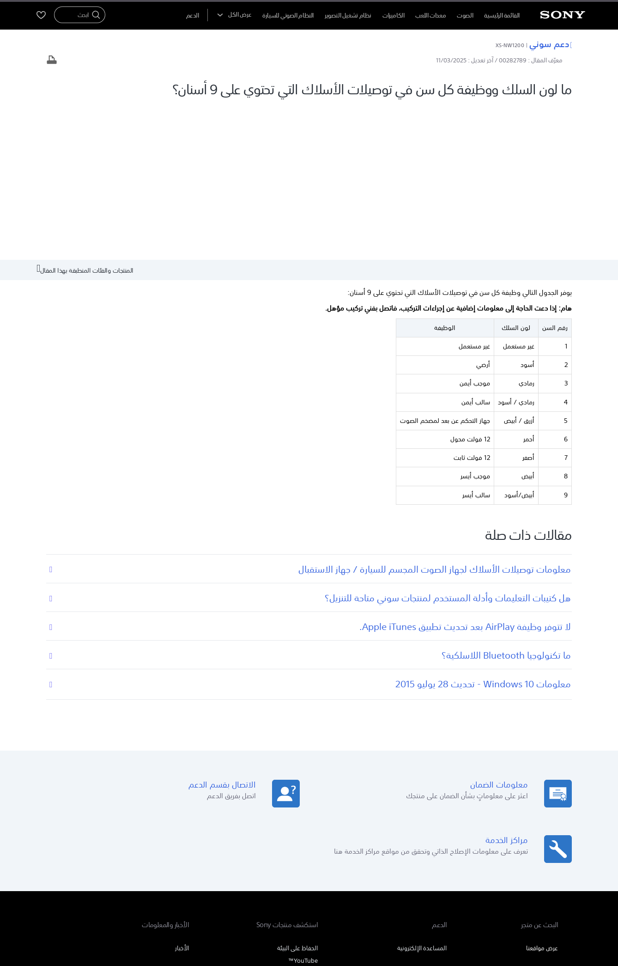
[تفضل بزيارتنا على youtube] (129, 871)
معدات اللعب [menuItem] (430, 15)
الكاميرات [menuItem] (393, 15)
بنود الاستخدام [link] (542, 915)
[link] (535, 873)
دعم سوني (550, 43)
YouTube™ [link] (303, 803)
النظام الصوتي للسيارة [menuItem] (288, 15)
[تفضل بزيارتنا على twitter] (89, 871)
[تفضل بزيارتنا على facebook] (109, 871)
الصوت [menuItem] (465, 15)
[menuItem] (192, 15)
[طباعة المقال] (51, 60)
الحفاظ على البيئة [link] (297, 791)
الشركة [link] (96, 848)
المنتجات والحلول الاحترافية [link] (146, 848)
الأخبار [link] (182, 791)
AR (505, 873)
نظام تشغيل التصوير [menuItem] (348, 15)
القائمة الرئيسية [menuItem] (502, 15)
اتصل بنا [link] (69, 848)
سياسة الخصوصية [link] (499, 915)
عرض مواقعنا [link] (542, 791)
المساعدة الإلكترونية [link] (422, 791)
